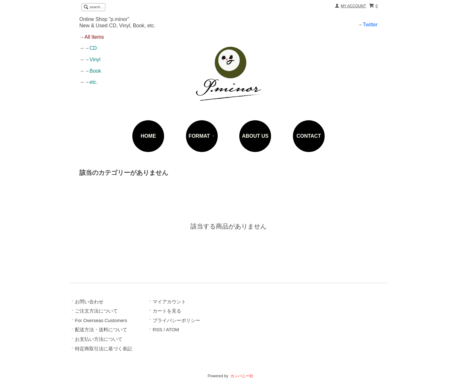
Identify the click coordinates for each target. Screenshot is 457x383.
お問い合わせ (89, 301)
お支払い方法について (99, 339)
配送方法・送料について (101, 329)
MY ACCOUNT (353, 6)
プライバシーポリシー (176, 320)
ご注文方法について (96, 311)
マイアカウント (169, 301)
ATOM (172, 329)
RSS (157, 329)
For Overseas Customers (101, 320)
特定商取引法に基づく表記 (103, 348)
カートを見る (167, 311)
